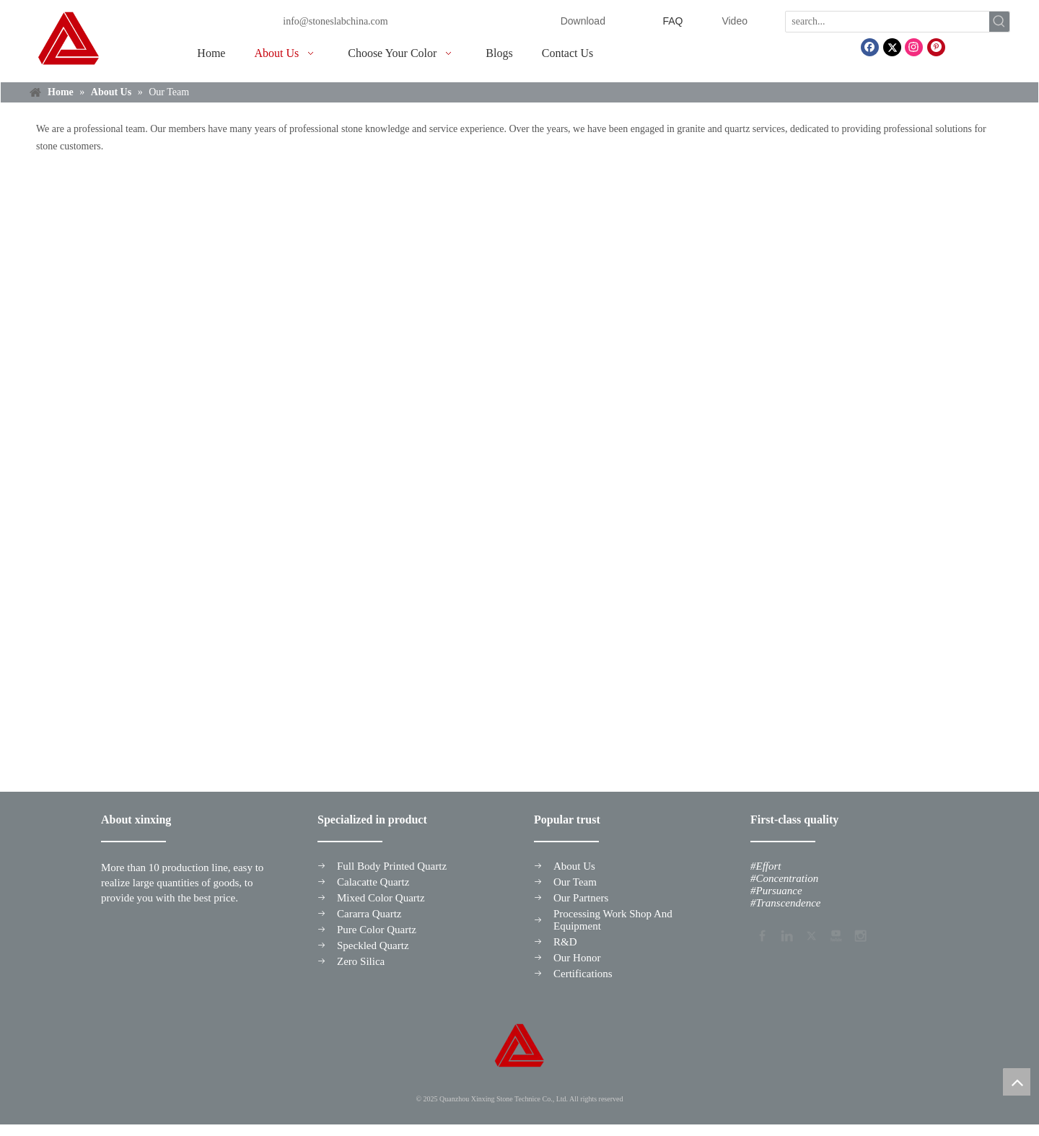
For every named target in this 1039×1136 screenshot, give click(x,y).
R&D (565, 942)
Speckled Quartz (373, 945)
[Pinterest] (936, 47)
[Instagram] (914, 47)
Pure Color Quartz (376, 929)
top (1016, 1082)
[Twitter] (892, 47)
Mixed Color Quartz (381, 898)
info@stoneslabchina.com (335, 21)
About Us (574, 866)
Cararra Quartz (369, 913)
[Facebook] (870, 47)
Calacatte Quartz (373, 882)
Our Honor (576, 958)
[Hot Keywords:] (999, 22)
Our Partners (580, 898)
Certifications (583, 973)
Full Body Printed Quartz (392, 866)
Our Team (575, 882)
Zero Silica (361, 961)
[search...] (887, 22)
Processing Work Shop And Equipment (612, 920)
